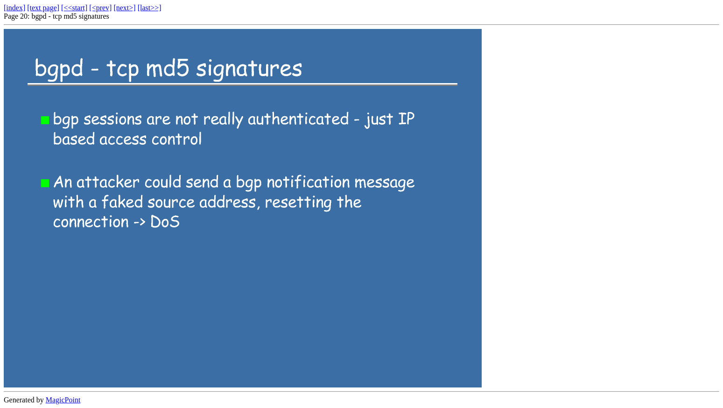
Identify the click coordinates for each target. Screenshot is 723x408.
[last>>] (149, 8)
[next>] (124, 8)
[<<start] (74, 8)
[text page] (43, 8)
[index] (14, 8)
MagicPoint (63, 400)
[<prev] (100, 8)
